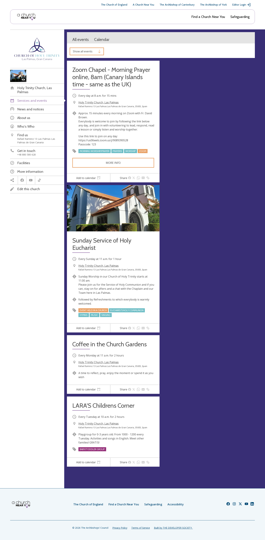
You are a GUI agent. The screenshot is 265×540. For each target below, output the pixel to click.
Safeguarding (240, 17)
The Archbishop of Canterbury (177, 4)
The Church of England (114, 4)
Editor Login (241, 5)
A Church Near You (143, 4)
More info (113, 163)
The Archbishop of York (213, 4)
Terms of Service (140, 527)
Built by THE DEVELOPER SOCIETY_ (173, 527)
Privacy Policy (119, 527)
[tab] (88, 178)
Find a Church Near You (208, 17)
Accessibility (175, 504)
